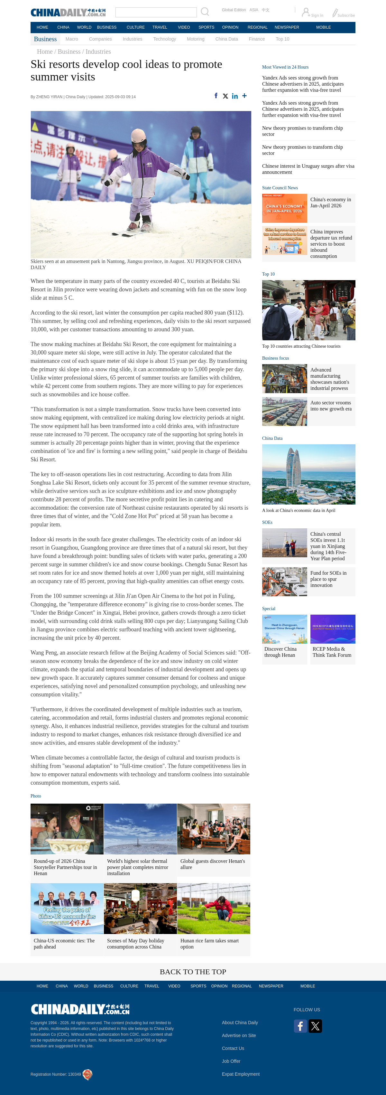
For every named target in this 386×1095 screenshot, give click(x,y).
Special (268, 608)
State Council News (280, 187)
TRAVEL (159, 27)
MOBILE (323, 27)
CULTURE (136, 27)
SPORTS (206, 27)
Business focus (275, 358)
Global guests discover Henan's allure (212, 864)
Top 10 (283, 39)
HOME (42, 27)
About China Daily (240, 1022)
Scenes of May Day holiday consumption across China (135, 943)
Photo (36, 796)
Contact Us (233, 1048)
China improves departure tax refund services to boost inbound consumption (331, 244)
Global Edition (234, 10)
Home (45, 51)
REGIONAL (258, 27)
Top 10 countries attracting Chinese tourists (301, 346)
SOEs (267, 522)
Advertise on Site (239, 1035)
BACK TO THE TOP (193, 972)
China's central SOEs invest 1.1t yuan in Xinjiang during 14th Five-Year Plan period (328, 546)
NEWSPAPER (287, 27)
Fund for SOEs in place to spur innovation (328, 579)
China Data (227, 39)
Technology (164, 39)
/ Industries (96, 51)
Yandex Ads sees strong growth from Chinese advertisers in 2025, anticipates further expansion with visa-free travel (303, 84)
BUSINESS (107, 27)
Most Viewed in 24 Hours (285, 67)
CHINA (63, 27)
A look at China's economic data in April (298, 510)
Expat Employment (241, 1074)
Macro (72, 39)
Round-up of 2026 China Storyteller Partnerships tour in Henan (65, 867)
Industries (132, 39)
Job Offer (231, 1061)
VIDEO (184, 27)
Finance (257, 39)
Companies (100, 39)
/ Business (67, 51)
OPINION (230, 27)
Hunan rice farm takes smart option (209, 943)
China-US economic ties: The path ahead (64, 943)
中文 (266, 10)
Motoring (195, 39)
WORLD (84, 27)
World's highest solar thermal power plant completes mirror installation (137, 867)
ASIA (254, 10)
